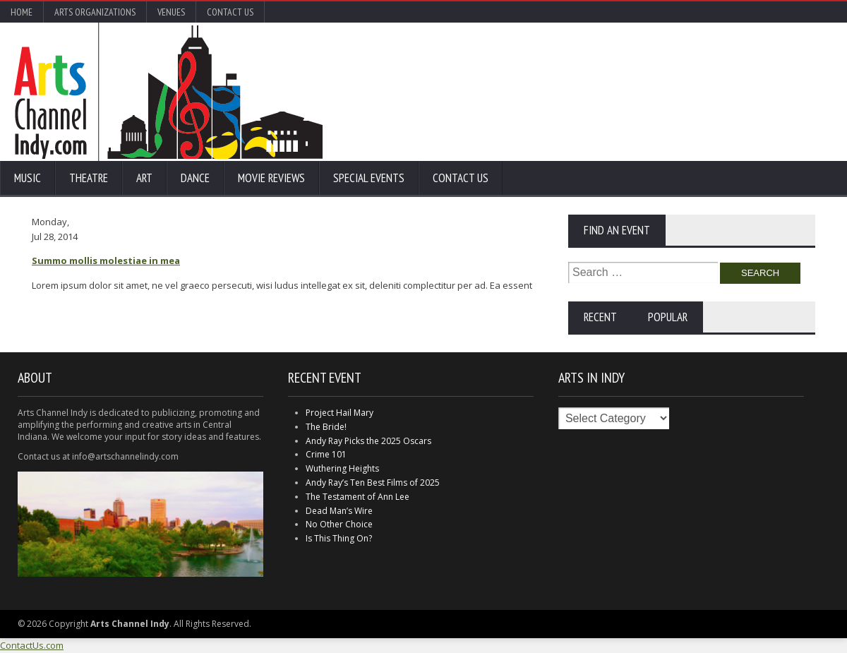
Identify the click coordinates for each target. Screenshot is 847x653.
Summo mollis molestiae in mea (106, 260)
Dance (195, 178)
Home (21, 12)
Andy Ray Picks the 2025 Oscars (368, 441)
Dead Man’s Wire (339, 511)
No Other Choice (339, 524)
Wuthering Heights (342, 468)
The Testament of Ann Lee (357, 497)
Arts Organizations (95, 12)
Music (27, 178)
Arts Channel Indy (168, 92)
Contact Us (230, 12)
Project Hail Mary (339, 413)
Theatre (88, 178)
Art (144, 178)
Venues (171, 12)
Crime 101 (326, 454)
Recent (600, 317)
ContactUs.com (32, 645)
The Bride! (326, 427)
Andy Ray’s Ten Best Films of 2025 (373, 483)
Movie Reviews (271, 178)
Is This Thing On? (339, 538)
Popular (667, 317)
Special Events (368, 178)
